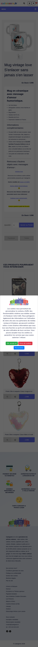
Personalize (19, 348)
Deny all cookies (25, 343)
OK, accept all (12, 343)
